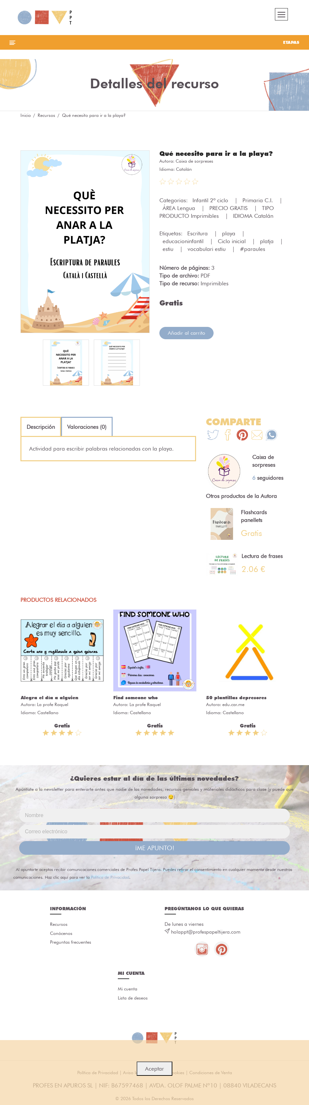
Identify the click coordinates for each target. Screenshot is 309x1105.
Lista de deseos (133, 1000)
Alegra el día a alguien (49, 699)
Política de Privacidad (110, 878)
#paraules (252, 250)
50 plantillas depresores (236, 699)
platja (267, 243)
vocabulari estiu (207, 250)
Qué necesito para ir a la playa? (216, 155)
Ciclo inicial (232, 243)
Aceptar (154, 1068)
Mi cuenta (127, 991)
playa (229, 235)
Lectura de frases (262, 557)
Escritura (198, 235)
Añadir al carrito (186, 334)
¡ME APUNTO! (154, 849)
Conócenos (61, 935)
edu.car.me (233, 706)
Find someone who (135, 699)
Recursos (46, 116)
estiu (169, 250)
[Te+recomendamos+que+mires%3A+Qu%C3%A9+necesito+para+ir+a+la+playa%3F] (227, 437)
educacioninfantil (184, 243)
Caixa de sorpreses (194, 162)
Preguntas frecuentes (70, 944)
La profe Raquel (52, 706)
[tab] (41, 428)
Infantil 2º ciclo (211, 202)
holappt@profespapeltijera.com (206, 934)
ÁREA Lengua (180, 209)
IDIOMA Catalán (253, 217)
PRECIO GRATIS (229, 209)
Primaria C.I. (258, 202)
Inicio (25, 116)
